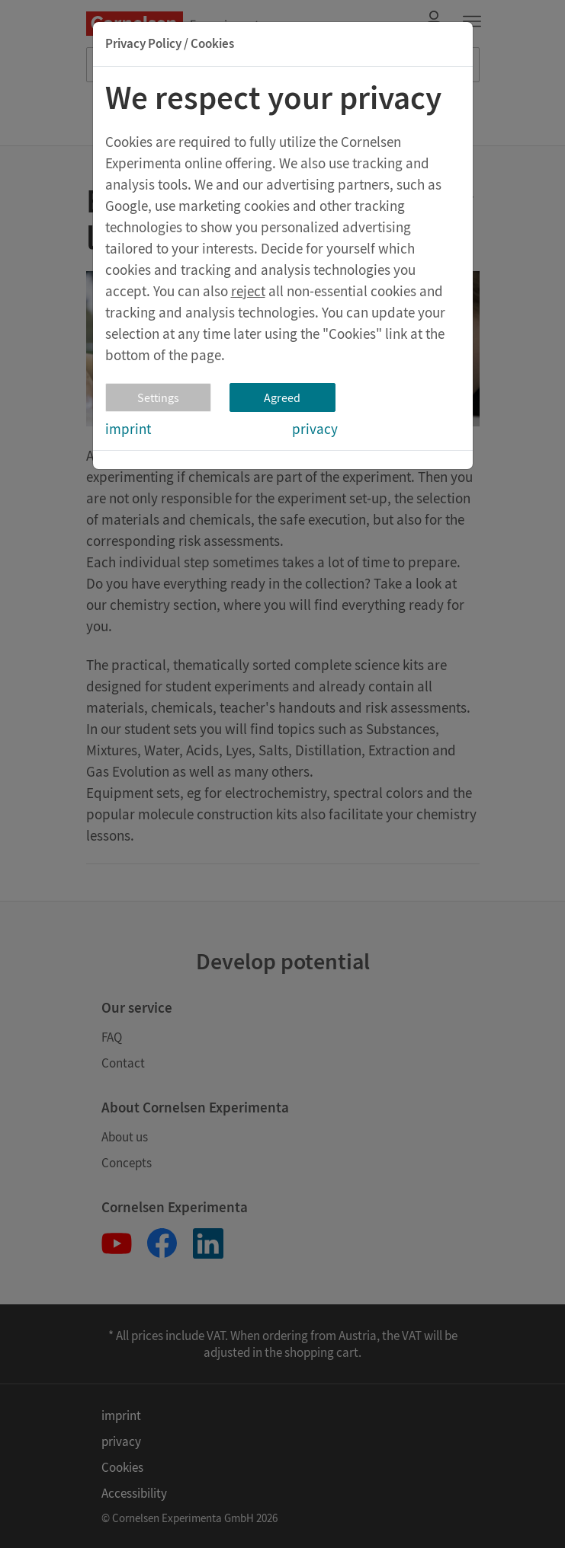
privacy (315, 429)
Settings (158, 397)
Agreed (282, 397)
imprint (128, 429)
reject (248, 291)
